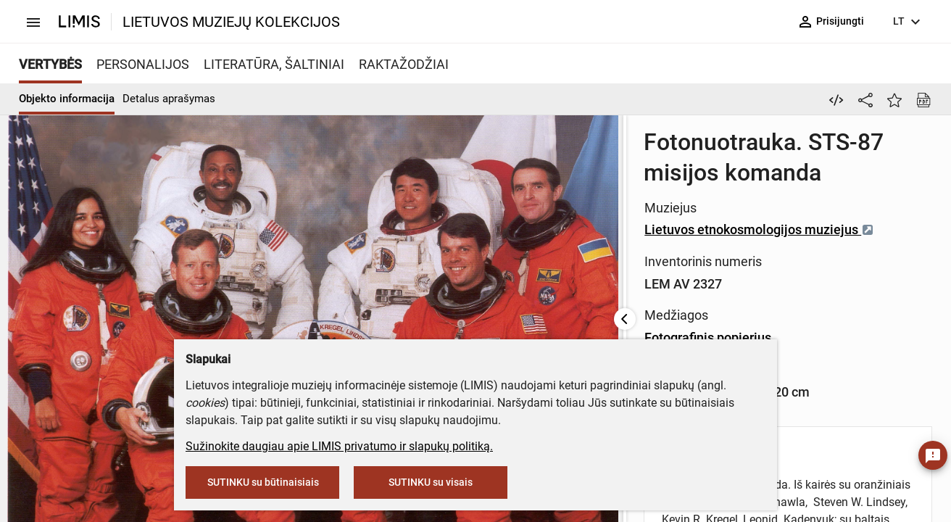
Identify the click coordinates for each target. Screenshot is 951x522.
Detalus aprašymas (168, 98)
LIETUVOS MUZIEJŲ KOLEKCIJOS (231, 21)
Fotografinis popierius (576, 246)
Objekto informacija (67, 98)
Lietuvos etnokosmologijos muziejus (628, 182)
